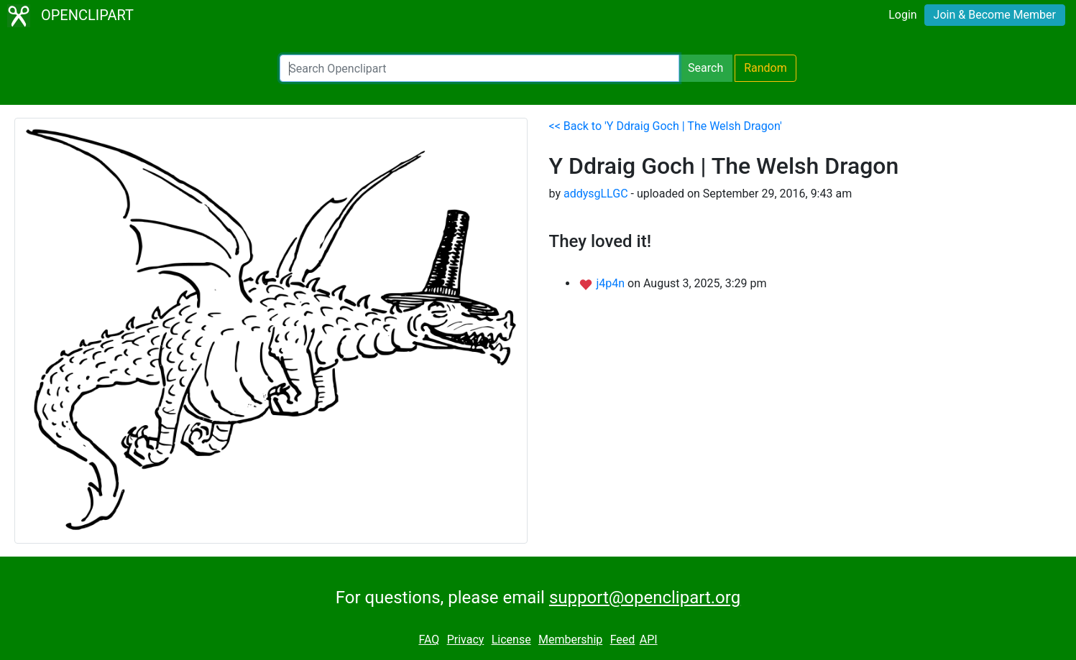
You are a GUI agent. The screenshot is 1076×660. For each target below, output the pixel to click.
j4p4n (611, 283)
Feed (622, 639)
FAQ (428, 639)
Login (902, 15)
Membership (570, 639)
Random (765, 68)
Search (705, 68)
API (649, 639)
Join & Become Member (995, 15)
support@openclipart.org (644, 597)
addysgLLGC (596, 193)
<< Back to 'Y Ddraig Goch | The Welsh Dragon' (665, 126)
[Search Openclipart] (479, 68)
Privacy (465, 639)
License (511, 639)
